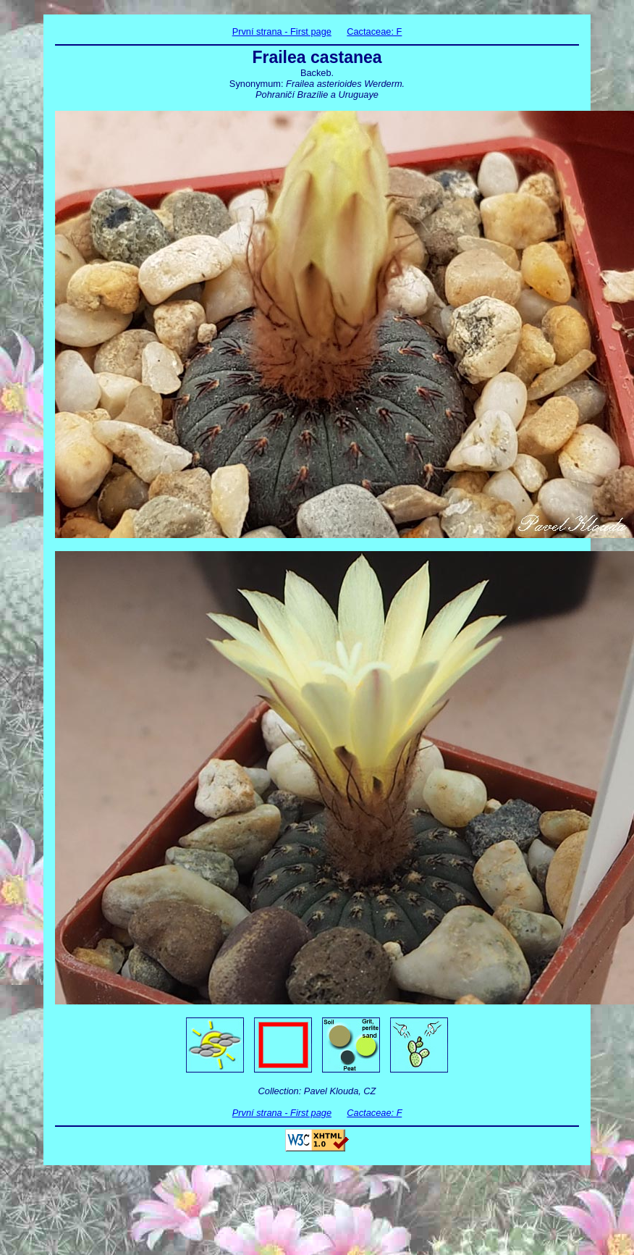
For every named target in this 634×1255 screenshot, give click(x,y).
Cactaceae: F (374, 31)
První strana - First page (281, 31)
